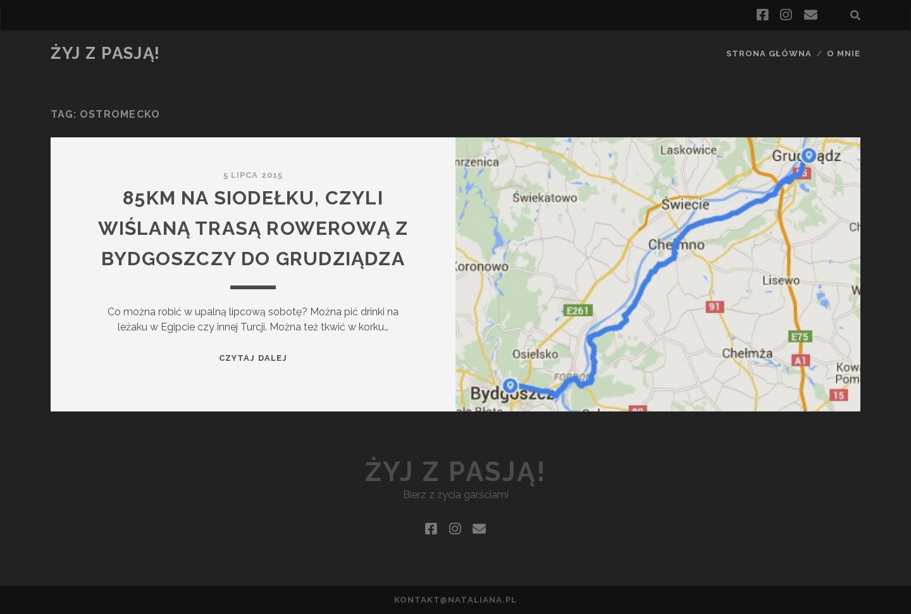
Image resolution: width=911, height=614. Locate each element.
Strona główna (769, 53)
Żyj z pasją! (106, 53)
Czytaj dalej (253, 358)
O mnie (843, 53)
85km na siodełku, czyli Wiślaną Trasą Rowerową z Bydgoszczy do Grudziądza (253, 228)
